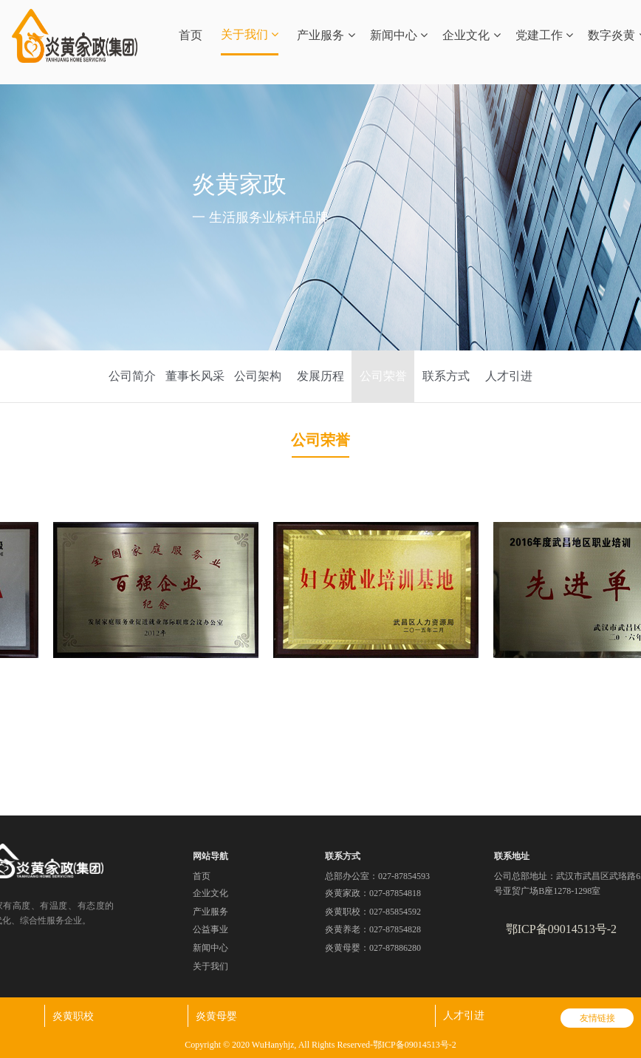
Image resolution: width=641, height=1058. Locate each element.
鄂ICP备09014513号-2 (561, 929)
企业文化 (471, 35)
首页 (190, 35)
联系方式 (446, 376)
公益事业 (210, 929)
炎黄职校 (73, 1016)
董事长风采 (194, 376)
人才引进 (508, 376)
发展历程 (320, 376)
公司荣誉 (383, 376)
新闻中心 (399, 35)
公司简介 (132, 376)
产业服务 (325, 35)
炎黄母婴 (216, 1016)
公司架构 (257, 376)
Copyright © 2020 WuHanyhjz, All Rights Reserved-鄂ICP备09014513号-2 (320, 1045)
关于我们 (249, 34)
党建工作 (544, 35)
